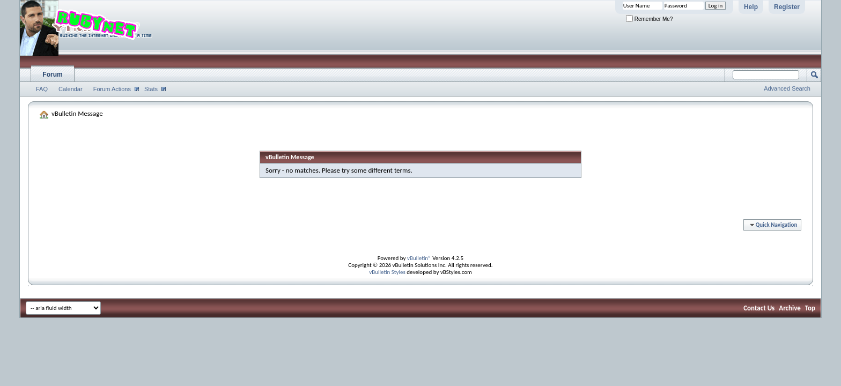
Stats (151, 89)
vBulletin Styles (387, 272)
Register (787, 7)
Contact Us (758, 308)
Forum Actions (112, 89)
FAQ (42, 89)
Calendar (70, 89)
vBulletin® (419, 258)
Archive (790, 308)
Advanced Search (787, 88)
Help (751, 7)
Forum (52, 74)
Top (810, 308)
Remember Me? (649, 19)
